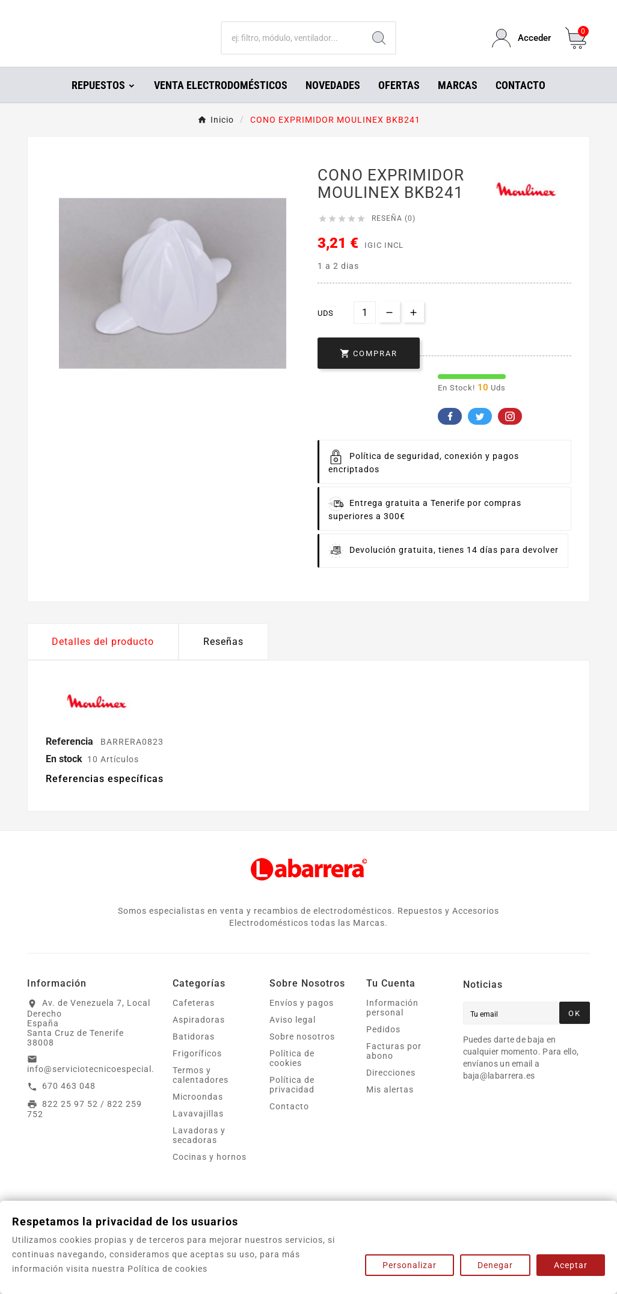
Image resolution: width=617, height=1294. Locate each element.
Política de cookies (292, 1075)
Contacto (289, 1123)
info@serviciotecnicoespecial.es (95, 1086)
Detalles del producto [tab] (103, 658)
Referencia (71, 758)
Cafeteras (194, 1019)
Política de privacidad (292, 1101)
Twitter (480, 433)
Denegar (495, 1265)
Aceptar (571, 1265)
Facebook (450, 433)
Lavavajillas (198, 1130)
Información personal (392, 1024)
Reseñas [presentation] (223, 658)
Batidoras (194, 1053)
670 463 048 (69, 1103)
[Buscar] (292, 47)
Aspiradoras (199, 1036)
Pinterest (510, 433)
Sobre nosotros (302, 1053)
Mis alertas (390, 1106)
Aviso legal (292, 1036)
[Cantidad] (365, 329)
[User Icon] (521, 46)
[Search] (378, 47)
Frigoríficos (197, 1070)
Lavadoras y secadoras (199, 1152)
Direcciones (391, 1089)
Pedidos (383, 1046)
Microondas (198, 1113)
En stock (64, 775)
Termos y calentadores (201, 1091)
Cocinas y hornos (210, 1173)
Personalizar (409, 1265)
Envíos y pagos (301, 1019)
